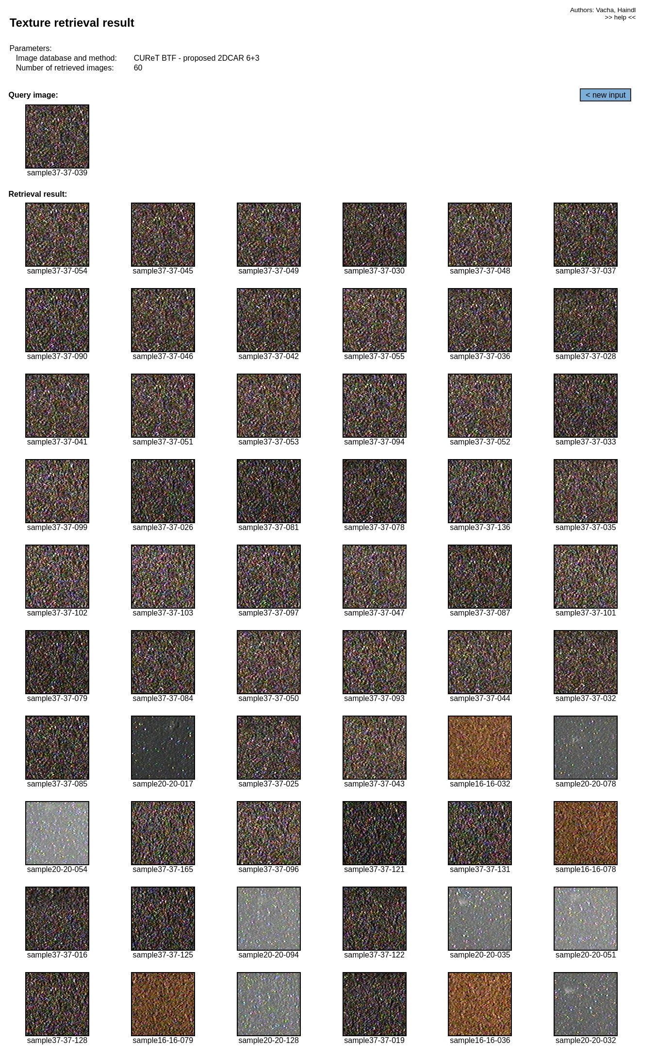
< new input (605, 95)
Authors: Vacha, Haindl (603, 10)
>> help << (620, 17)
